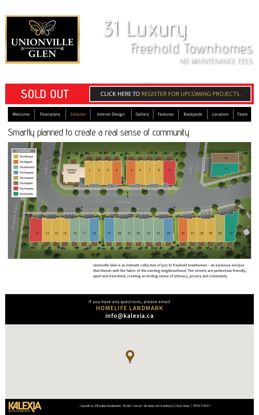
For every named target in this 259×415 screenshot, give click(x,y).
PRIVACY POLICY (201, 406)
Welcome (21, 114)
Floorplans (50, 114)
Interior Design (111, 114)
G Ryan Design (182, 406)
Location (220, 114)
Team (242, 114)
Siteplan (78, 114)
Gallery (142, 114)
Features (166, 114)
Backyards (193, 114)
